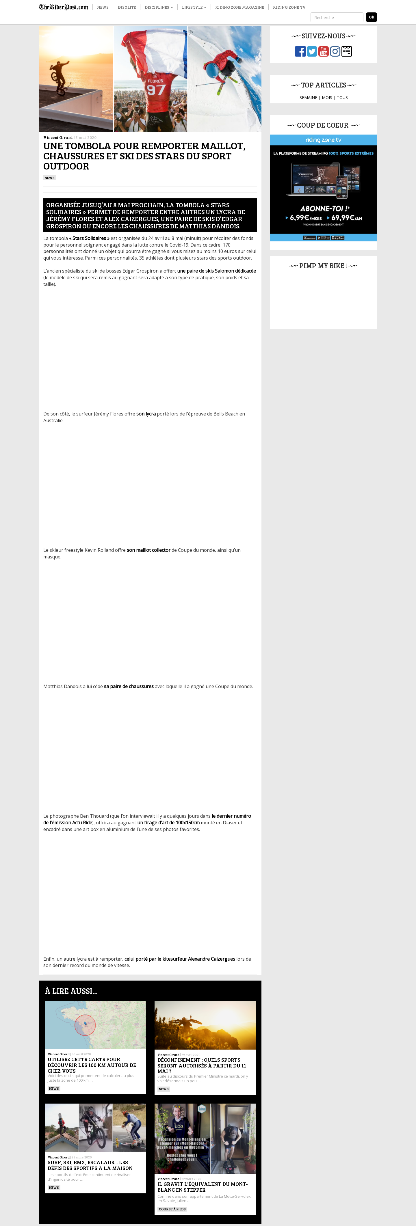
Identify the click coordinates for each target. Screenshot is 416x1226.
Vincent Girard (58, 137)
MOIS (327, 97)
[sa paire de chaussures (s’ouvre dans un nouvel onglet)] (129, 686)
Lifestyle (194, 7)
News (103, 7)
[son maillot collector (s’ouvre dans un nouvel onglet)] (149, 550)
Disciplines (159, 7)
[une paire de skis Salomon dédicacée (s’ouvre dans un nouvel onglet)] (216, 271)
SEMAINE (308, 97)
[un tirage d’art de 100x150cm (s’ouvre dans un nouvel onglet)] (168, 822)
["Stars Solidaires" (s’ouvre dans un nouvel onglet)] (89, 238)
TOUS (342, 97)
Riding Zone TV (289, 7)
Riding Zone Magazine (239, 7)
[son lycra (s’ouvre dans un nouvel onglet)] (146, 414)
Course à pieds (172, 1209)
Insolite (127, 7)
